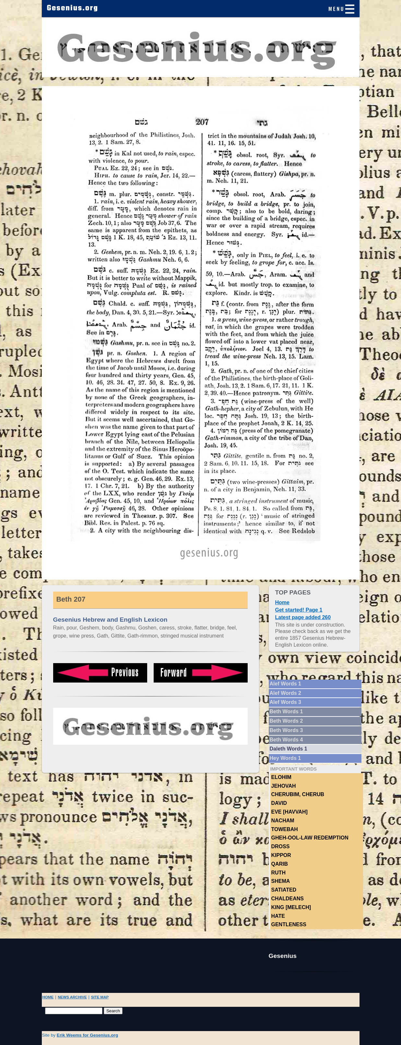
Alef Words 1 (285, 683)
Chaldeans (287, 898)
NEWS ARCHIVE (72, 997)
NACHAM (282, 820)
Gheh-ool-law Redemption (309, 837)
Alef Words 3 (285, 702)
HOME (48, 997)
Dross (280, 846)
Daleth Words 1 (288, 748)
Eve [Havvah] (289, 812)
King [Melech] (291, 907)
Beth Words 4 (286, 739)
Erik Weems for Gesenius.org (87, 1035)
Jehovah (283, 786)
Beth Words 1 (286, 711)
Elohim (281, 777)
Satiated (284, 890)
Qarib (279, 864)
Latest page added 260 (303, 617)
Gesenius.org (73, 8)
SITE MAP (100, 997)
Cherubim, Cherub (297, 794)
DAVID (279, 803)
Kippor (281, 855)
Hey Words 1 (285, 758)
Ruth (278, 872)
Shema (280, 881)
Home (282, 602)
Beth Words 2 (286, 721)
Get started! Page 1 (299, 610)
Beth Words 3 (286, 730)
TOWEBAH (284, 829)
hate (278, 916)
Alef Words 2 (285, 693)
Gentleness (288, 924)
